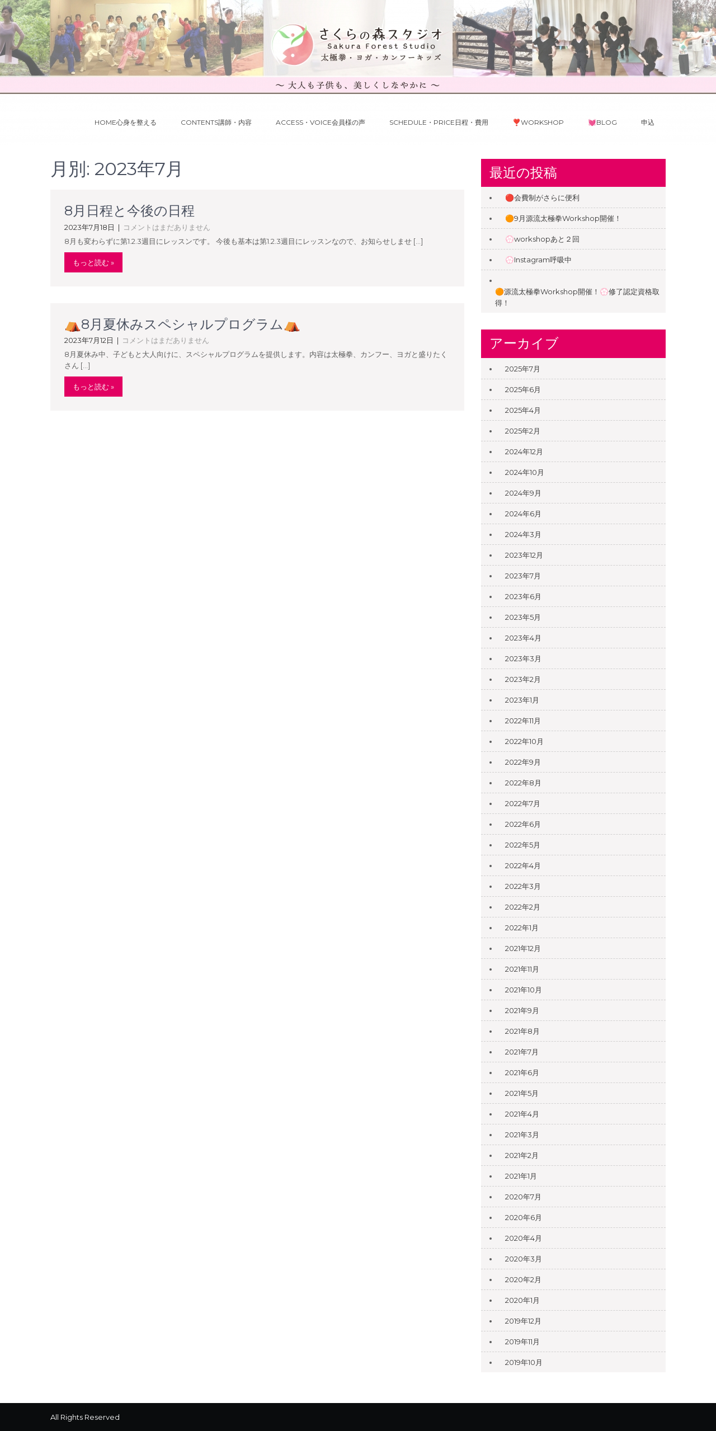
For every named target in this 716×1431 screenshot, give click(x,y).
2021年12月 (523, 948)
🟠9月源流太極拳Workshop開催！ (563, 218)
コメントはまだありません (166, 227)
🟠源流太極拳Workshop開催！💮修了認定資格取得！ (577, 297)
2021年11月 (522, 968)
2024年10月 (524, 472)
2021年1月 (521, 1175)
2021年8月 (522, 1031)
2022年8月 (523, 782)
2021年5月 (522, 1093)
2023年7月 (523, 575)
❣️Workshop (538, 122)
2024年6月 (523, 513)
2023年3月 (523, 658)
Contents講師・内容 (216, 122)
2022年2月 (522, 906)
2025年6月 (523, 389)
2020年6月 (523, 1217)
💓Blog (602, 122)
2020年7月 (523, 1196)
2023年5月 (523, 617)
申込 (647, 122)
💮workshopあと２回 (542, 238)
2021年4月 (522, 1113)
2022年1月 (522, 927)
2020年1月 (522, 1300)
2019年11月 (522, 1341)
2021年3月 (522, 1134)
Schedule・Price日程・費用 (438, 122)
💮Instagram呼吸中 (538, 259)
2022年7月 (522, 803)
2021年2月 (522, 1155)
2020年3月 (523, 1258)
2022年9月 (523, 761)
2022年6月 (523, 824)
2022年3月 (523, 886)
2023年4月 (523, 637)
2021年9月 (522, 1010)
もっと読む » (93, 262)
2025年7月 (522, 368)
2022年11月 (523, 720)
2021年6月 (522, 1072)
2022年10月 (524, 741)
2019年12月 (523, 1320)
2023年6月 (523, 596)
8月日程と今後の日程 (129, 211)
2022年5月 (522, 844)
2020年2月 (523, 1279)
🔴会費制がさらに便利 (542, 197)
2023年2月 (523, 679)
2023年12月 (524, 554)
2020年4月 (523, 1238)
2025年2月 (522, 430)
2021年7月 (522, 1051)
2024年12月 (524, 451)
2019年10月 (524, 1362)
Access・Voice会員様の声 (320, 122)
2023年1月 (522, 699)
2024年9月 (523, 492)
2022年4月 (523, 865)
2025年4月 (523, 410)
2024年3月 (523, 534)
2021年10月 (523, 989)
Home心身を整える (126, 122)
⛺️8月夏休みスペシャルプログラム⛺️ (182, 324)
